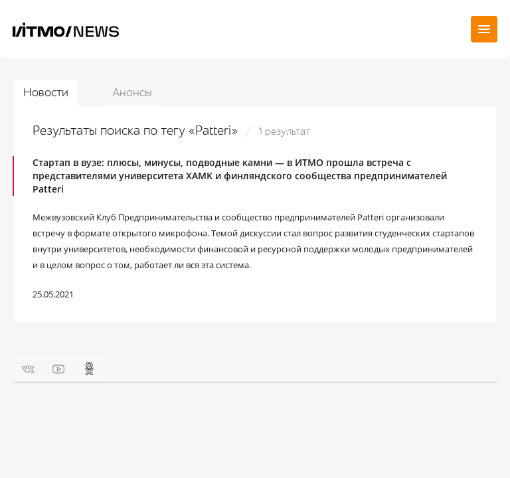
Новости (45, 93)
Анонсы (132, 93)
